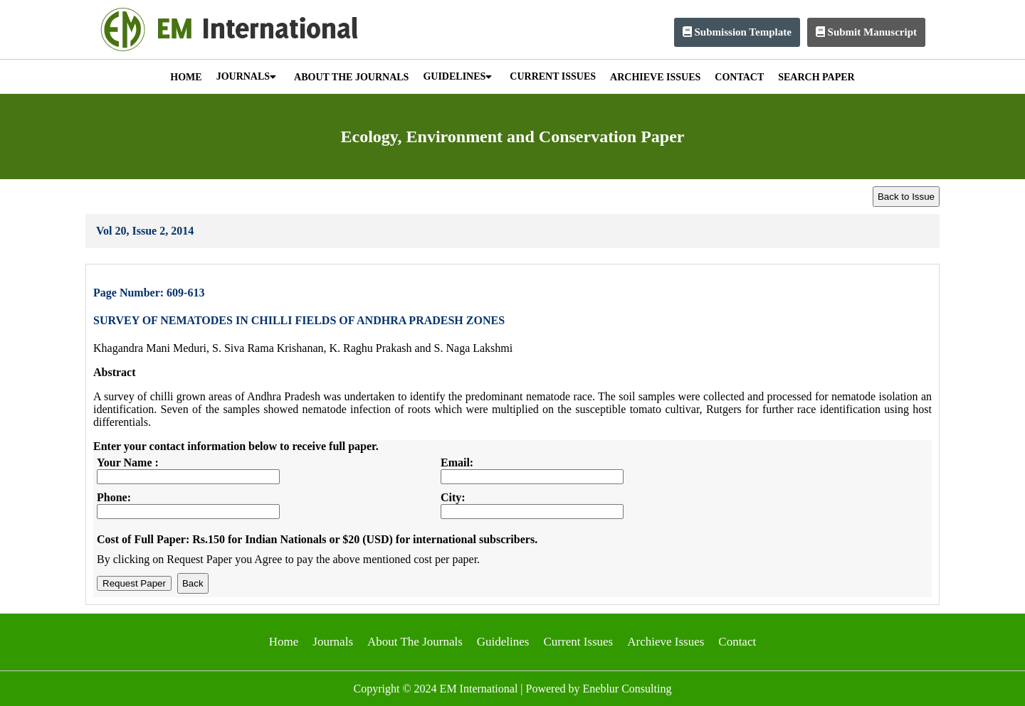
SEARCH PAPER (816, 77)
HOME (185, 77)
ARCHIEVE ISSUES (655, 77)
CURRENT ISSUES (553, 76)
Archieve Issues (665, 641)
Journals (332, 641)
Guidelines (503, 641)
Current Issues (578, 641)
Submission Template (737, 32)
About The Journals (415, 641)
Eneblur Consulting (627, 689)
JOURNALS (246, 76)
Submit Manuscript (866, 32)
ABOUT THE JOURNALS (351, 77)
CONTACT (739, 77)
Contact (737, 641)
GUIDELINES (457, 76)
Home (284, 641)
